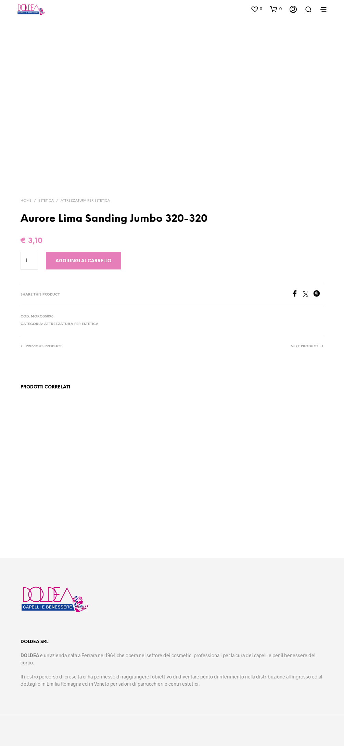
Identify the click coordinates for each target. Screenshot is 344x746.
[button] (256, 8)
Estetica (46, 201)
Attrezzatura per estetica (85, 201)
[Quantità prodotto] (29, 261)
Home (26, 201)
